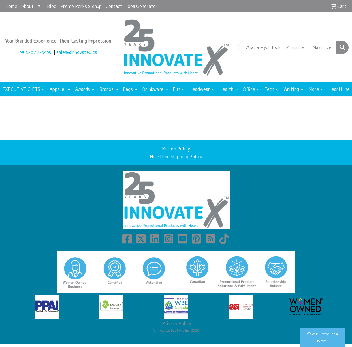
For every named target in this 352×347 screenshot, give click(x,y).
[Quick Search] (260, 47)
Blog (51, 6)
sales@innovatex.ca (76, 52)
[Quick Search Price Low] (296, 47)
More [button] (313, 89)
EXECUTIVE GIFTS (21, 89)
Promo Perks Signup (81, 6)
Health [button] (226, 89)
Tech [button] (269, 89)
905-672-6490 (36, 52)
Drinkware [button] (152, 89)
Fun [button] (176, 89)
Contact (114, 6)
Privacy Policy (176, 323)
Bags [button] (128, 89)
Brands (106, 89)
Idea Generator (142, 6)
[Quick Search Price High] (323, 47)
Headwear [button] (199, 89)
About (27, 6)
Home (11, 6)
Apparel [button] (58, 89)
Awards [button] (82, 89)
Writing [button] (291, 89)
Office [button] (249, 89)
